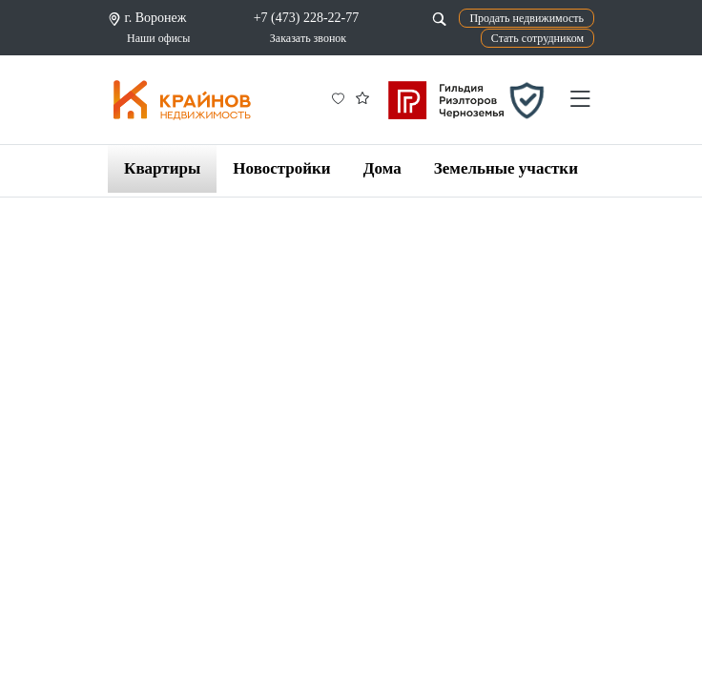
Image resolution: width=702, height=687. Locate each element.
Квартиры (162, 168)
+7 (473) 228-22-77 (307, 17)
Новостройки (281, 168)
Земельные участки (506, 168)
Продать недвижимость (526, 18)
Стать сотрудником (537, 38)
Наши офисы (158, 38)
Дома (382, 168)
